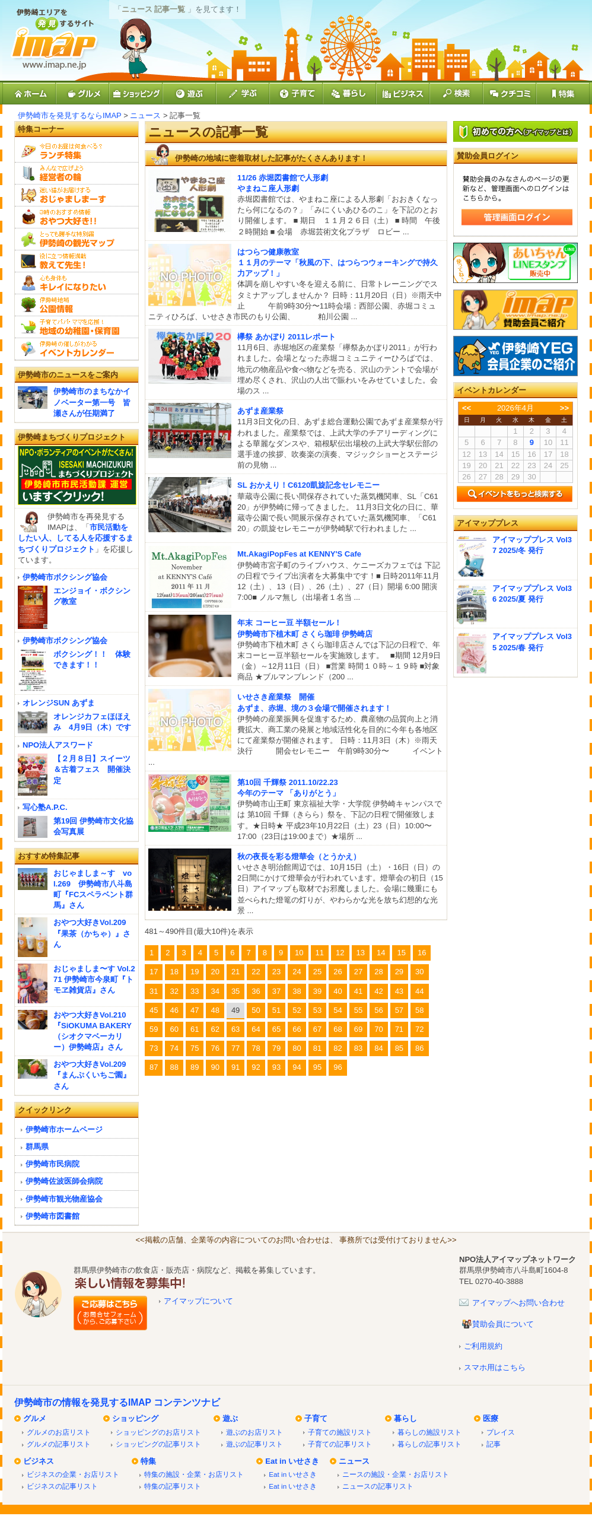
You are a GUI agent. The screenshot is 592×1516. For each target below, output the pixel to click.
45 (153, 1010)
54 (337, 1010)
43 (399, 991)
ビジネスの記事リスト (62, 1486)
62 (215, 1029)
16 (422, 952)
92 (256, 1067)
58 (419, 1010)
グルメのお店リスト (59, 1432)
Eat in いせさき (292, 1461)
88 (174, 1067)
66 (296, 1029)
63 (235, 1029)
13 (361, 952)
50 (256, 1010)
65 (276, 1029)
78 (256, 1048)
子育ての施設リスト (340, 1432)
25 (317, 971)
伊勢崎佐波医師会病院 (64, 1181)
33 (194, 991)
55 (358, 1010)
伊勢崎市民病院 (52, 1163)
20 (215, 971)
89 (194, 1067)
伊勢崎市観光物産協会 (64, 1198)
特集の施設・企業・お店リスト (194, 1474)
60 (174, 1029)
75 (194, 1048)
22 (256, 971)
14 (381, 952)
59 (153, 1029)
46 (174, 1010)
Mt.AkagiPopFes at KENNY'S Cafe (299, 553)
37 (276, 991)
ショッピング (135, 1418)
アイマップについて (198, 1300)
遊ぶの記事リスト (254, 1444)
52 (296, 1010)
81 (317, 1048)
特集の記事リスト (172, 1486)
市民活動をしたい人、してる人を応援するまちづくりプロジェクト (75, 538)
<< (466, 407)
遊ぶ (230, 1418)
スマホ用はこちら (495, 1367)
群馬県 (37, 1146)
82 (337, 1048)
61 (194, 1029)
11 (320, 952)
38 (296, 991)
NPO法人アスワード (58, 744)
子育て (315, 1418)
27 (358, 971)
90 (215, 1067)
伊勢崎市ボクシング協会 (65, 577)
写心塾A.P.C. (45, 807)
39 (317, 991)
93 (276, 1067)
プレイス (500, 1432)
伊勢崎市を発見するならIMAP (70, 115)
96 (337, 1067)
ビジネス (38, 1461)
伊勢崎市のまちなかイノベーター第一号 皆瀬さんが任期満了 (92, 402)
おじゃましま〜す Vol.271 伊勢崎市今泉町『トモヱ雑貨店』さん (94, 979)
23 (276, 971)
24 (296, 971)
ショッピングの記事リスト (158, 1444)
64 (256, 1029)
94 (296, 1067)
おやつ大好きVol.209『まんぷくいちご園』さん (92, 1075)
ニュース (145, 115)
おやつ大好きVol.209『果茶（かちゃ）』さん (92, 933)
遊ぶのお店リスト (254, 1432)
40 (337, 991)
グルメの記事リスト (59, 1444)
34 (215, 991)
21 (235, 971)
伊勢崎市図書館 (52, 1216)
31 (153, 991)
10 (299, 952)
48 (215, 1010)
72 (419, 1029)
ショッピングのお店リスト (158, 1432)
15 (401, 952)
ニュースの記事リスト (377, 1486)
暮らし (405, 1418)
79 (276, 1048)
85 (399, 1048)
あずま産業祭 (260, 410)
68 (337, 1029)
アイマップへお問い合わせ (518, 1302)
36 (256, 991)
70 (378, 1029)
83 (358, 1048)
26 (337, 971)
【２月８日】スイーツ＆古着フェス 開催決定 (92, 769)
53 (317, 1010)
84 (378, 1048)
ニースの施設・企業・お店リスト (395, 1474)
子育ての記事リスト (340, 1444)
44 (419, 991)
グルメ (34, 1418)
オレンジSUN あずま (59, 702)
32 (174, 991)
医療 (490, 1418)
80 (296, 1048)
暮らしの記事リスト (429, 1444)
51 (276, 1010)
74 (174, 1048)
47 (194, 1010)
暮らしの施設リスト (429, 1432)
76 (215, 1048)
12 (340, 952)
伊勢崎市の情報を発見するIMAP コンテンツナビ (117, 1402)
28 (378, 971)
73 (153, 1048)
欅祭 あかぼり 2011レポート (286, 336)
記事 (493, 1444)
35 (235, 991)
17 (153, 971)
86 (419, 1048)
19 (194, 971)
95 (317, 1067)
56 (378, 1010)
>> (564, 407)
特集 (148, 1461)
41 (358, 991)
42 (378, 991)
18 (174, 971)
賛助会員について (503, 1324)
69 (358, 1029)
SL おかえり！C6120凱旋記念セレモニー (308, 485)
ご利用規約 (483, 1346)
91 (235, 1067)
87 (153, 1067)
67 (317, 1029)
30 (419, 971)
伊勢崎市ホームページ (64, 1129)
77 (235, 1048)
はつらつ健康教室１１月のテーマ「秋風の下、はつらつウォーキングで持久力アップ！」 (337, 262)
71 (399, 1029)
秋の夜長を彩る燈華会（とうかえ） (299, 856)
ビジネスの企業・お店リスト (73, 1474)
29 (399, 971)
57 (399, 1010)
